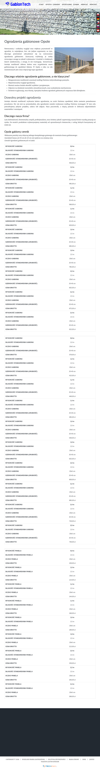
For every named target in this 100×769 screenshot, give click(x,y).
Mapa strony (74, 759)
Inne (84, 759)
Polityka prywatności (57, 759)
